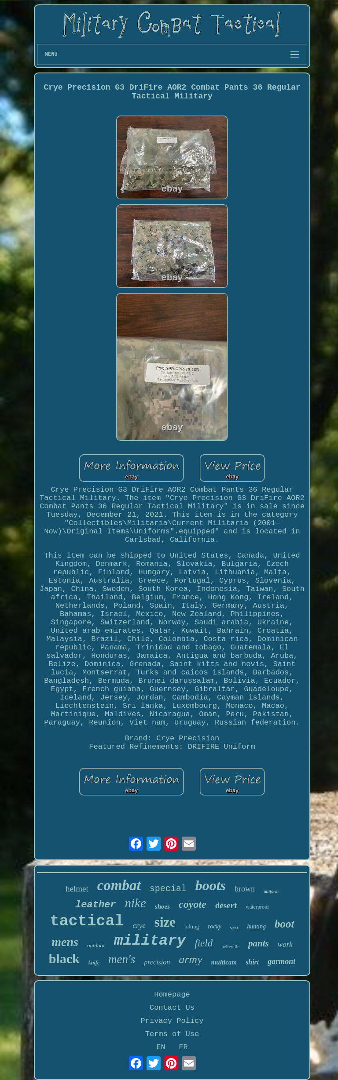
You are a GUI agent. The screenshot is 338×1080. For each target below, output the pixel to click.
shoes (162, 906)
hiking (191, 926)
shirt (252, 962)
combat (119, 885)
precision (157, 962)
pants (258, 943)
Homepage (172, 994)
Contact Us (172, 1008)
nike (135, 903)
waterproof (257, 907)
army (190, 959)
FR (183, 1047)
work (285, 944)
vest (234, 927)
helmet (77, 888)
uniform (271, 891)
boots (210, 885)
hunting (256, 926)
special (168, 889)
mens (64, 942)
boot (284, 924)
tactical (87, 921)
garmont (281, 961)
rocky (214, 926)
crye (139, 925)
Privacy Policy (172, 1021)
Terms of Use (172, 1034)
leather (95, 904)
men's (121, 959)
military (150, 940)
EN (160, 1047)
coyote (192, 904)
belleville (230, 946)
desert (226, 905)
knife (93, 963)
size (165, 922)
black (64, 958)
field (204, 943)
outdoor (96, 945)
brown (245, 888)
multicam (224, 962)
